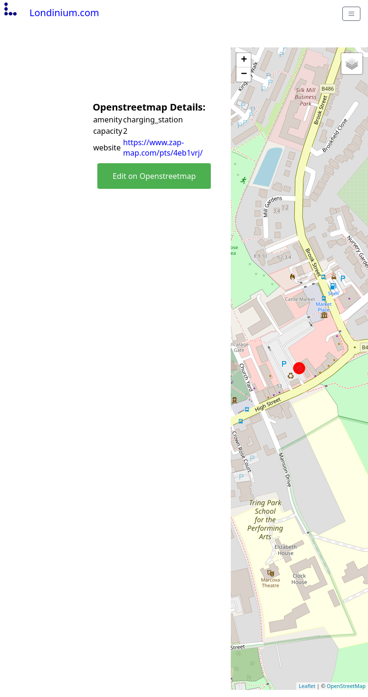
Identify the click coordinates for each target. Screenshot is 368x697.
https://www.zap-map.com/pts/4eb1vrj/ (163, 147)
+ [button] (244, 60)
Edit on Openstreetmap (154, 176)
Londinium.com (50, 12)
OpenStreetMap (346, 685)
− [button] (244, 74)
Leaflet (307, 685)
